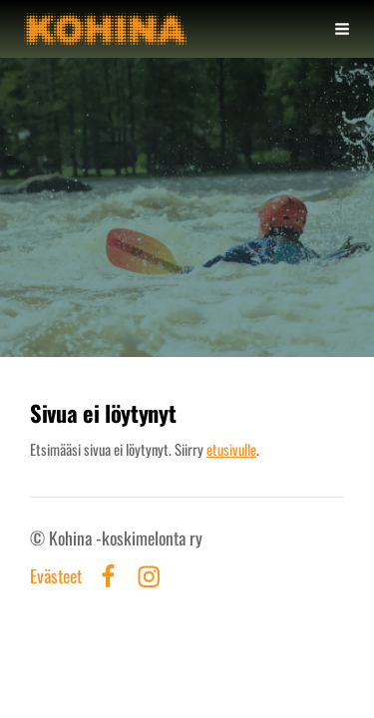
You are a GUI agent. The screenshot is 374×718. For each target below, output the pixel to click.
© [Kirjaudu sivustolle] (39, 537)
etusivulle (231, 449)
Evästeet (56, 576)
